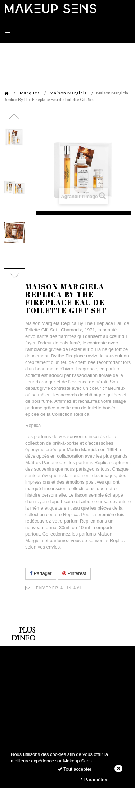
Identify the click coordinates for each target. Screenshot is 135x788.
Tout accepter (74, 769)
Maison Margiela (68, 93)
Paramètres (94, 779)
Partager (40, 573)
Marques (30, 93)
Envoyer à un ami (59, 588)
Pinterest (74, 573)
